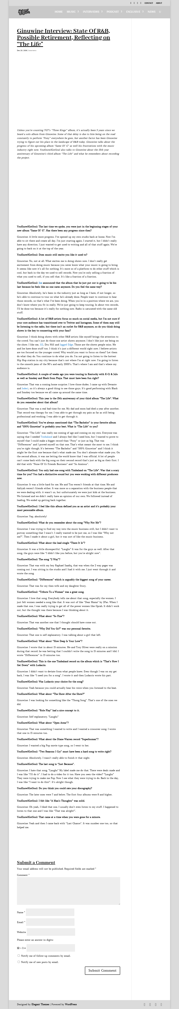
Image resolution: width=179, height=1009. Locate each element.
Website (21, 932)
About (159, 3)
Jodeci (25, 388)
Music (71, 13)
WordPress (71, 1004)
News (151, 13)
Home (59, 13)
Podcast (113, 13)
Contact (149, 3)
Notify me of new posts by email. (40, 962)
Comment (23, 875)
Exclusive (133, 13)
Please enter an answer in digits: (35, 939)
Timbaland (46, 436)
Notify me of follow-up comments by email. (46, 955)
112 (41, 344)
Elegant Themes (40, 1004)
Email (21, 922)
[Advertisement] (77, 836)
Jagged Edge (66, 344)
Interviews (91, 13)
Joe (40, 282)
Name (21, 912)
